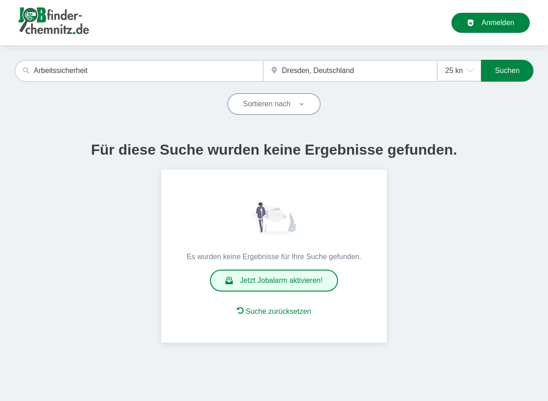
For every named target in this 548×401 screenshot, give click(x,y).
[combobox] (139, 71)
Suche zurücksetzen (274, 311)
